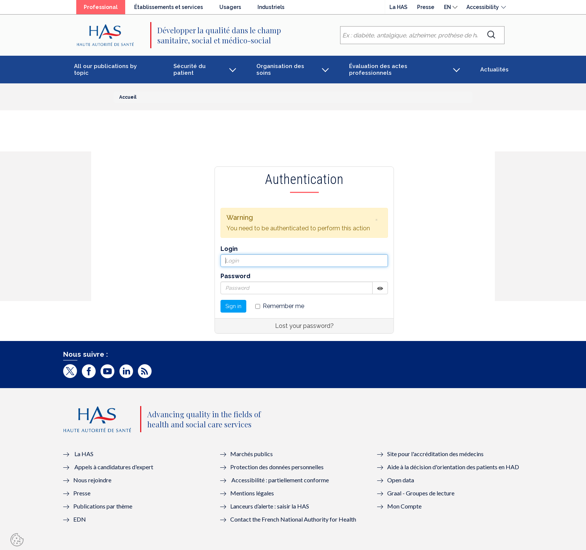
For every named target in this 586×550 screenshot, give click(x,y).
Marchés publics (252, 453)
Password (235, 276)
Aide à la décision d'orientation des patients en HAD (453, 466)
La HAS (398, 7)
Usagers (230, 7)
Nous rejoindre (92, 479)
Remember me (279, 306)
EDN (79, 519)
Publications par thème (102, 506)
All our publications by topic (105, 69)
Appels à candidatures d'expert (113, 466)
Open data (400, 479)
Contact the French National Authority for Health (293, 519)
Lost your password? (304, 325)
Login (229, 248)
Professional (101, 7)
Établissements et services (168, 7)
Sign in (233, 306)
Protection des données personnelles (277, 466)
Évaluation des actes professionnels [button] (378, 69)
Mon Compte (404, 506)
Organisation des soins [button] (280, 69)
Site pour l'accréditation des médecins (435, 453)
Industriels (270, 7)
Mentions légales (252, 493)
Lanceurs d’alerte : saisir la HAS (269, 506)
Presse (425, 7)
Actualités (494, 69)
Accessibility (482, 7)
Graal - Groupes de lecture (420, 493)
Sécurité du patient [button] (189, 69)
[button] (376, 219)
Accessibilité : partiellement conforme (280, 479)
